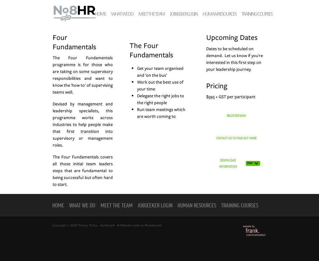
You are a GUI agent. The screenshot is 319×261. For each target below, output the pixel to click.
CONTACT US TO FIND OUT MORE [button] (236, 138)
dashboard (107, 225)
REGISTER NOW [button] (236, 116)
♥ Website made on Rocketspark (139, 225)
